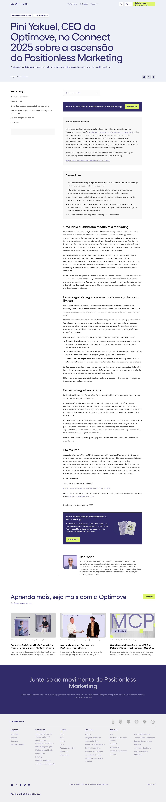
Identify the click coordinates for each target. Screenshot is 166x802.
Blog (111, 734)
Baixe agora (132, 106)
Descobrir (149, 597)
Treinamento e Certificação (144, 738)
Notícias (14, 738)
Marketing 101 (115, 747)
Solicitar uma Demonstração (141, 4)
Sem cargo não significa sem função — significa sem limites (31, 111)
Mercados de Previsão (93, 755)
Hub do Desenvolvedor (118, 751)
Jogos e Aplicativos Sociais (95, 744)
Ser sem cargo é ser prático (22, 118)
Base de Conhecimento (143, 741)
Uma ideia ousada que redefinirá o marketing (30, 106)
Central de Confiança (142, 748)
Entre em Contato (17, 744)
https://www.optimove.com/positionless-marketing (109, 132)
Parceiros (137, 744)
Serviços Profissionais (142, 734)
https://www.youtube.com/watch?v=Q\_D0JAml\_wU (86, 488)
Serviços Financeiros (92, 748)
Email (62, 734)
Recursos (113, 754)
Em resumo (15, 122)
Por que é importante (20, 97)
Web (62, 744)
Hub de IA (113, 744)
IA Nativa (38, 757)
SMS (61, 738)
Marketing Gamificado (44, 750)
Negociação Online (92, 741)
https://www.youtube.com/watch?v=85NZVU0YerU (88, 160)
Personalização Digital (43, 747)
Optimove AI (40, 753)
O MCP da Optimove (43, 760)
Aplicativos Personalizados (45, 764)
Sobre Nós (14, 734)
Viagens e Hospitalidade (94, 751)
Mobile (62, 741)
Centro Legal (151, 784)
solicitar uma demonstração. (81, 496)
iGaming (88, 734)
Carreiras (14, 741)
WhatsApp (64, 751)
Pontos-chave (16, 101)
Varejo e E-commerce (93, 738)
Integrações (64, 755)
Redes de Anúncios (67, 748)
